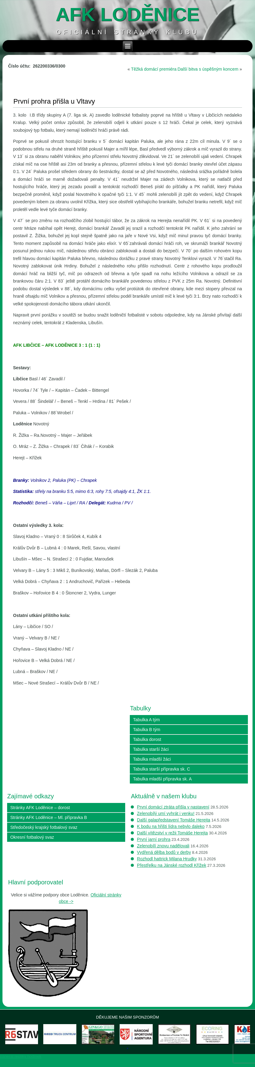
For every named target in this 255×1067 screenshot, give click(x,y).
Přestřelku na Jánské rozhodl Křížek (171, 865)
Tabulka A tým (146, 719)
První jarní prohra (153, 839)
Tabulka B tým (146, 729)
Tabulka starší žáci (150, 749)
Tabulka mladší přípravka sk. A (162, 778)
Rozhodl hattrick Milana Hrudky (167, 858)
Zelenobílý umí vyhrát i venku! (165, 813)
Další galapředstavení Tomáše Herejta (173, 819)
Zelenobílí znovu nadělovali (163, 845)
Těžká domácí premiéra (153, 69)
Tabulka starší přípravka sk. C (161, 769)
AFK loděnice (127, 14)
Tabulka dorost (147, 739)
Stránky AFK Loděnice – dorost (40, 807)
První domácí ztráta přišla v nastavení (173, 806)
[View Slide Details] (28, 1038)
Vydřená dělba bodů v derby (164, 852)
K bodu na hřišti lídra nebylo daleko (171, 826)
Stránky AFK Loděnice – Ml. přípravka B (48, 817)
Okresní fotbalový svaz (32, 837)
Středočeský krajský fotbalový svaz (43, 827)
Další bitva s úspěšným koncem (207, 69)
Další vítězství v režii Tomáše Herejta (172, 832)
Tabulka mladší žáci (152, 759)
